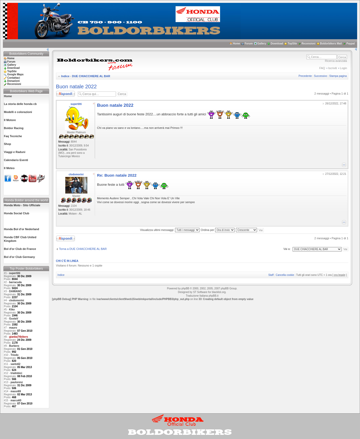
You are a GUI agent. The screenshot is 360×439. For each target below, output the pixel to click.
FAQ (322, 68)
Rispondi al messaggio (65, 94)
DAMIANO (15, 291)
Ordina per (218, 229)
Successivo (320, 76)
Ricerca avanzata (336, 60)
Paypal (350, 43)
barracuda (15, 282)
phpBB (185, 288)
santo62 (16, 364)
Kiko (12, 309)
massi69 (16, 391)
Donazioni (13, 80)
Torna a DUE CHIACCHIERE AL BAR (83, 248)
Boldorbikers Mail (331, 43)
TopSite (292, 43)
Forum (249, 43)
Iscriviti (332, 68)
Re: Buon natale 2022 (117, 175)
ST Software (200, 292)
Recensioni (308, 43)
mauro (13, 327)
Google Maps (15, 74)
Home (236, 43)
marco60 (16, 400)
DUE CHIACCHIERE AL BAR (91, 76)
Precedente (305, 76)
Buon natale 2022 (76, 86)
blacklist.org (219, 292)
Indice (65, 76)
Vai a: (286, 248)
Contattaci (13, 77)
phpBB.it (213, 295)
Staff (270, 275)
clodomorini (16, 300)
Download (277, 43)
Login (343, 68)
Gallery (261, 43)
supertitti (14, 273)
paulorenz (17, 382)
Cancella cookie (285, 275)
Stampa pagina (338, 76)
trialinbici (16, 373)
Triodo (15, 355)
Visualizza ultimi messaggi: (169, 229)
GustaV (13, 318)
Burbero (14, 345)
